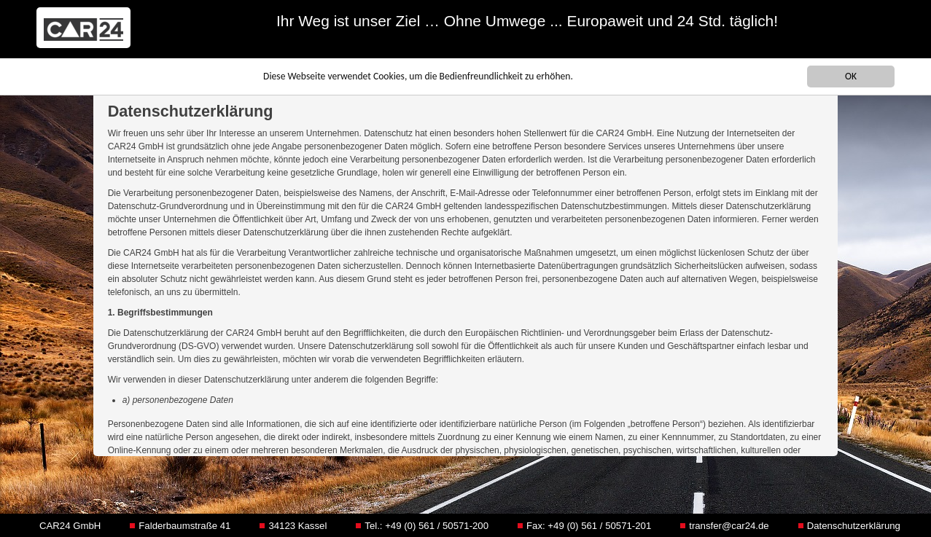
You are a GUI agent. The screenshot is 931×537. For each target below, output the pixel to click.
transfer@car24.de (728, 525)
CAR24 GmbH (70, 525)
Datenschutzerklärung (853, 525)
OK (851, 76)
